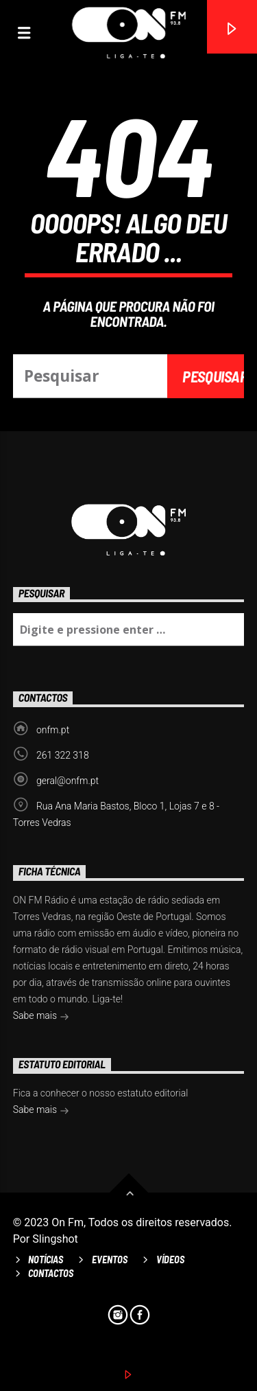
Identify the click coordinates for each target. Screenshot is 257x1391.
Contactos (50, 1273)
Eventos (109, 1259)
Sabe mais (41, 1017)
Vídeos (170, 1259)
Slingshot (55, 1238)
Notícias (45, 1259)
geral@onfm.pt (67, 780)
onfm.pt (52, 729)
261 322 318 (62, 755)
